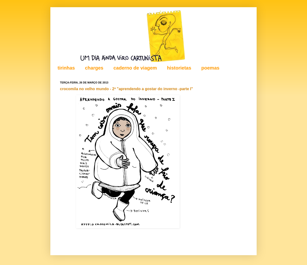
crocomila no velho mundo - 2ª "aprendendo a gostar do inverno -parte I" (126, 89)
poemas (210, 68)
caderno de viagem (135, 68)
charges (94, 68)
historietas (179, 68)
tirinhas (66, 68)
